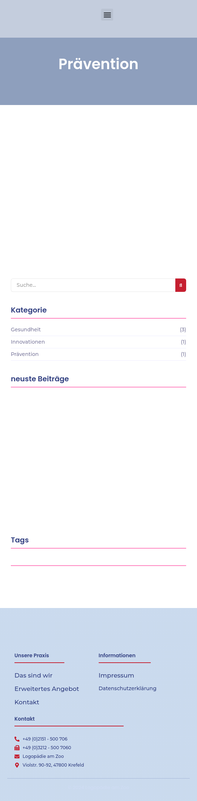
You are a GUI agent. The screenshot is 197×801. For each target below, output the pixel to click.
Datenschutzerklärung (128, 688)
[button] (107, 15)
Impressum (116, 675)
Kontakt (26, 702)
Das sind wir (33, 675)
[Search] (93, 285)
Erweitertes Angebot (46, 688)
